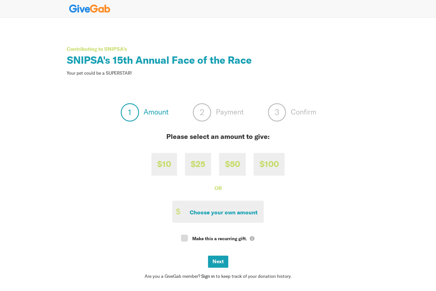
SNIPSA (113, 49)
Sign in (208, 276)
